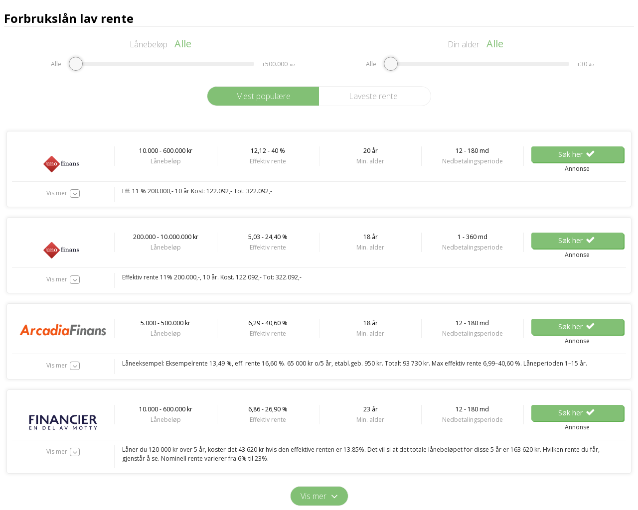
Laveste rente (373, 96)
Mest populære (263, 96)
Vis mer (56, 193)
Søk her (577, 154)
